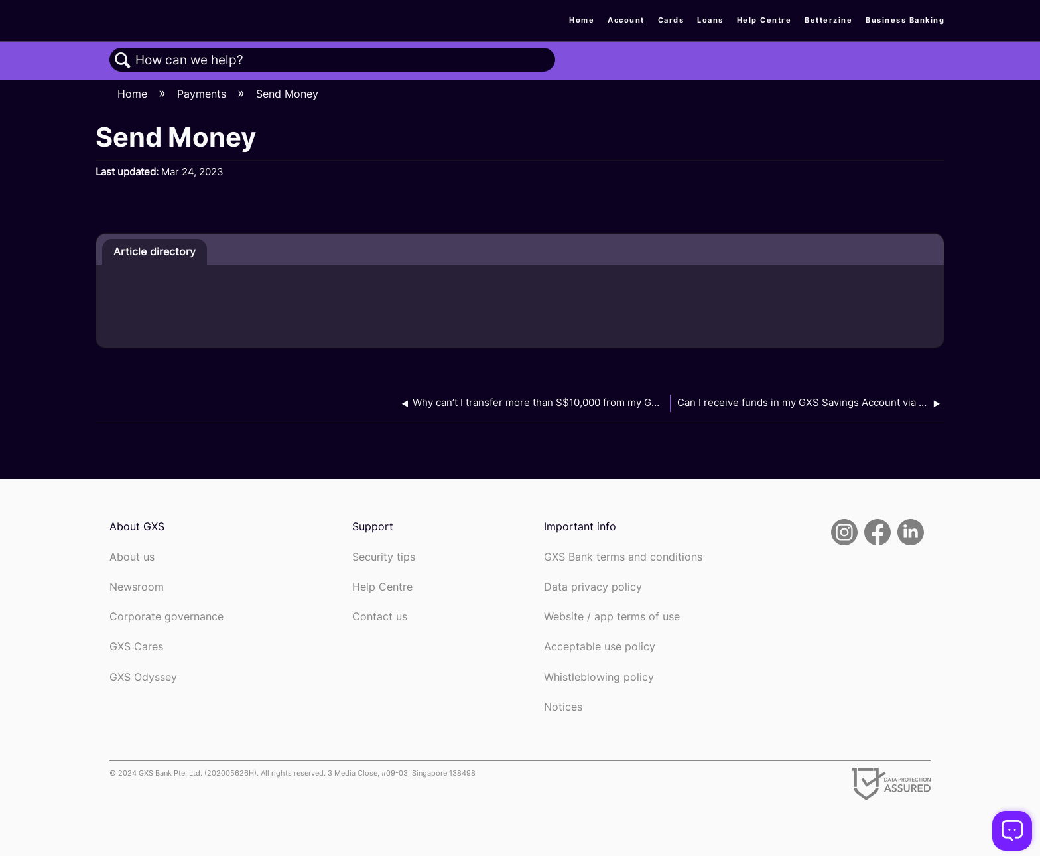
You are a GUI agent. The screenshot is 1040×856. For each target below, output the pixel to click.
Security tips (383, 557)
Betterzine (828, 20)
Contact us (379, 616)
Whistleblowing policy (599, 677)
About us (132, 557)
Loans (710, 20)
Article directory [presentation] (154, 251)
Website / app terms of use (612, 616)
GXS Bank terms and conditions (623, 557)
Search (122, 60)
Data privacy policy (593, 587)
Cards (671, 20)
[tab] (154, 252)
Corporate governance (166, 616)
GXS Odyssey (143, 677)
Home (581, 20)
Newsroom (136, 587)
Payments (203, 93)
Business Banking (905, 20)
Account (626, 20)
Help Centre (764, 20)
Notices (563, 707)
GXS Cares (136, 646)
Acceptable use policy (599, 646)
